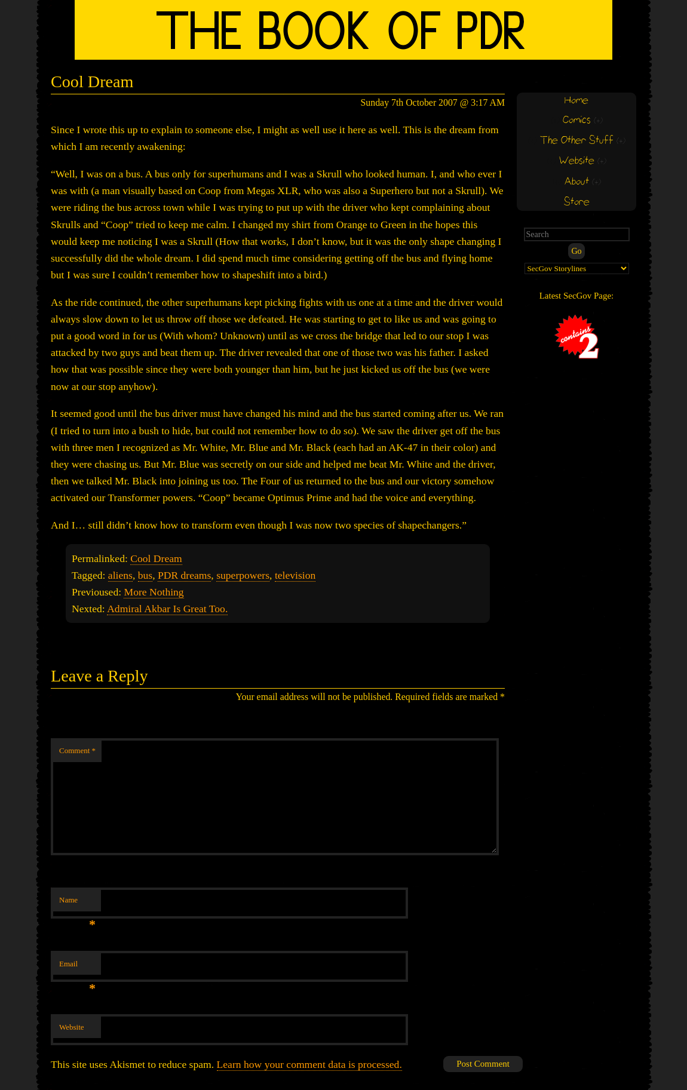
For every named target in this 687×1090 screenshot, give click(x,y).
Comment (77, 750)
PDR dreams (184, 575)
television (295, 575)
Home (576, 101)
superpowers (242, 575)
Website (71, 1027)
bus (145, 575)
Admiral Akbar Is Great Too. (167, 609)
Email (77, 967)
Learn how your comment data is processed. (309, 1064)
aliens (120, 575)
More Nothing (153, 592)
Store (577, 202)
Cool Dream (156, 558)
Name (77, 903)
